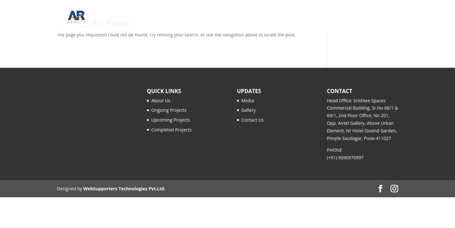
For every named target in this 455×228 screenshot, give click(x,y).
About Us (160, 101)
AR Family (277, 17)
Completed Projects (171, 130)
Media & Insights (316, 17)
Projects (242, 17)
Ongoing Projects (168, 110)
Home (186, 17)
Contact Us (384, 17)
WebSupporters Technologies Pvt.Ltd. (124, 189)
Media (247, 101)
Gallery (353, 17)
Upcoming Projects (170, 120)
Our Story (212, 17)
